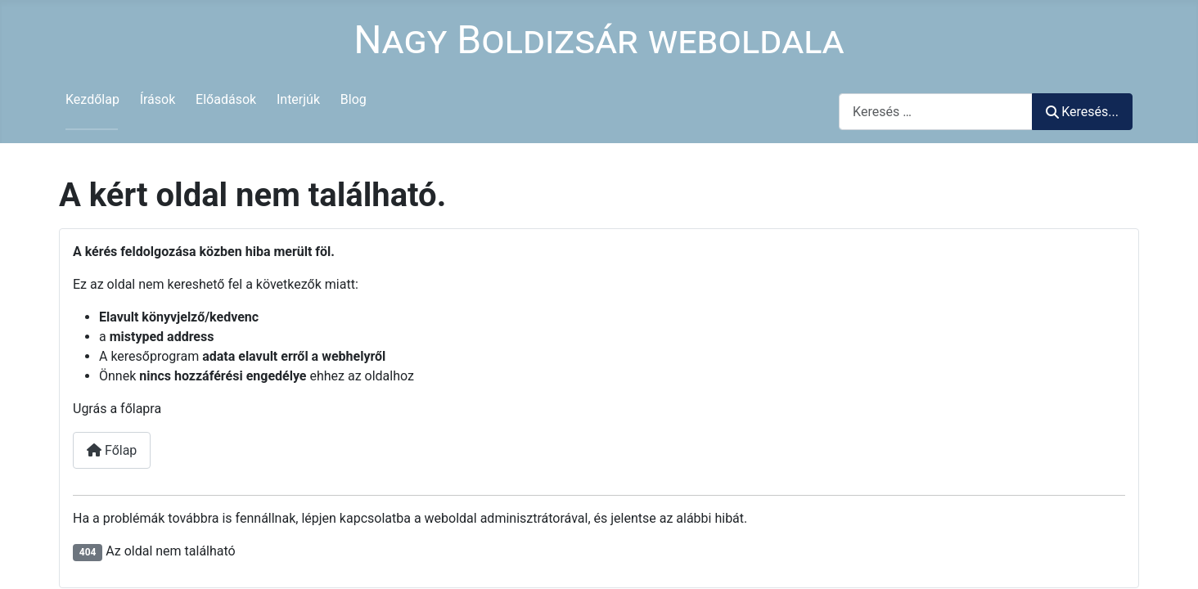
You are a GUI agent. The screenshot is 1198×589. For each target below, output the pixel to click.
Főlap (112, 450)
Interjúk (298, 99)
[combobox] (936, 111)
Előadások (226, 99)
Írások (158, 99)
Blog (353, 99)
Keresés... (1082, 111)
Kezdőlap (92, 99)
